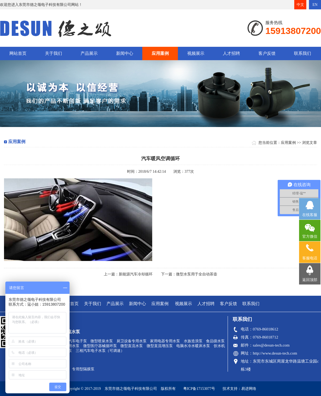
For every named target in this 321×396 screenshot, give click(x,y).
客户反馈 (267, 53)
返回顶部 (309, 280)
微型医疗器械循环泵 (100, 346)
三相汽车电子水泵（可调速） (100, 351)
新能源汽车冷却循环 (135, 274)
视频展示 (195, 53)
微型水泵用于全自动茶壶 (196, 274)
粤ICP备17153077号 (199, 389)
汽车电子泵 (77, 341)
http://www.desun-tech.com (275, 353)
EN (315, 5)
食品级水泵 (215, 341)
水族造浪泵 (193, 341)
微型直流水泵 (131, 346)
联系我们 (302, 53)
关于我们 (53, 53)
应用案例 (160, 53)
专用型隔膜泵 (83, 369)
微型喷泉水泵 (101, 341)
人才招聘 (231, 53)
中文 (300, 5)
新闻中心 (124, 53)
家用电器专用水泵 (165, 341)
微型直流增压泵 (160, 346)
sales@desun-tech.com (271, 345)
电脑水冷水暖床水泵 (193, 346)
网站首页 (17, 53)
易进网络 (248, 389)
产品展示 (89, 53)
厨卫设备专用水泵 (132, 341)
